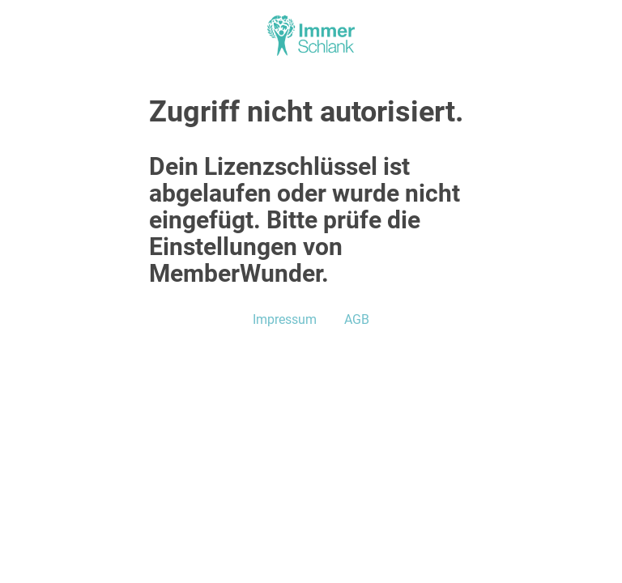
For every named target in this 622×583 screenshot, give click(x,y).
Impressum (285, 319)
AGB (356, 319)
